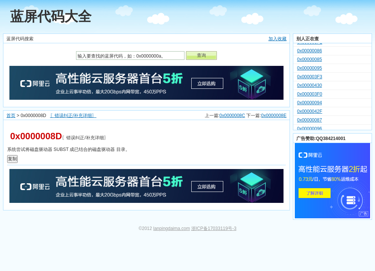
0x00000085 (309, 60)
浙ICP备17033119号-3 (213, 228)
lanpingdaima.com (171, 228)
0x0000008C (232, 115)
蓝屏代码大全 (50, 16)
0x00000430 (309, 86)
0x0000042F (309, 112)
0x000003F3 (309, 78)
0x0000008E (274, 115)
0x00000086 (309, 52)
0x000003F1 (309, 43)
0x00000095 (309, 69)
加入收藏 (277, 38)
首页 (10, 115)
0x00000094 (309, 104)
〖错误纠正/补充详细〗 (73, 115)
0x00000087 (309, 121)
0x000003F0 (309, 95)
